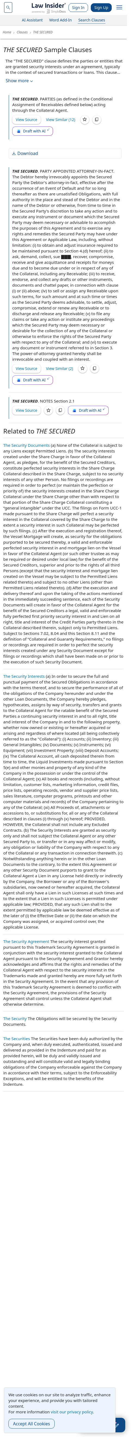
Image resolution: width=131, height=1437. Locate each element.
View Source (26, 119)
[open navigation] (119, 7)
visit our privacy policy (72, 1411)
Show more (20, 81)
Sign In (78, 7)
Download (24, 153)
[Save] (84, 119)
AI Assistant (32, 20)
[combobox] (8, 7)
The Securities (16, 1038)
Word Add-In (60, 20)
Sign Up (101, 7)
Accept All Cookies (31, 1424)
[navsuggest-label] (8, 7)
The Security (15, 1018)
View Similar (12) (60, 119)
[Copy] (96, 119)
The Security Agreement (26, 941)
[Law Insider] (49, 7)
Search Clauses (91, 20)
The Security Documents (26, 445)
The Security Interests (24, 676)
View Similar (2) (59, 368)
